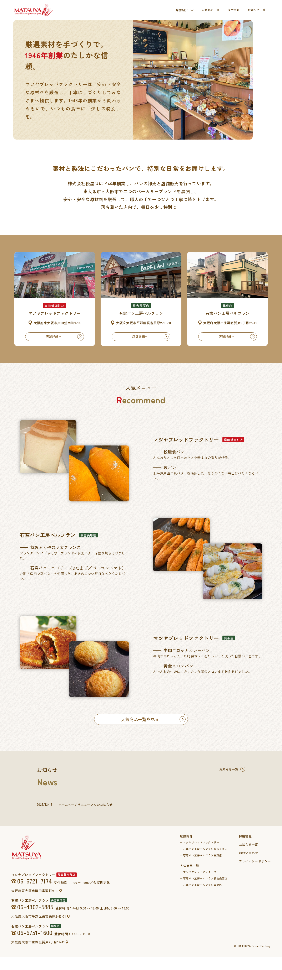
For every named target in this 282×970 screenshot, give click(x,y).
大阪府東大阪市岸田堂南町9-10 (34, 904)
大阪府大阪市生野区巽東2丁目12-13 (38, 955)
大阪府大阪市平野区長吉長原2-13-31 (38, 929)
